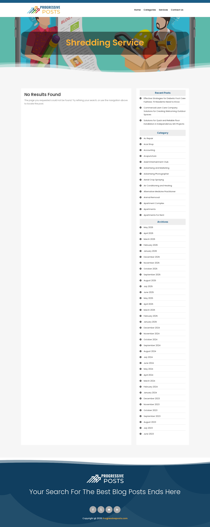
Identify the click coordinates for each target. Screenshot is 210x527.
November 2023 (152, 404)
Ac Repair (148, 138)
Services (163, 9)
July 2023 (148, 427)
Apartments (150, 209)
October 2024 (150, 339)
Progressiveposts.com (115, 518)
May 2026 (148, 227)
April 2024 (148, 375)
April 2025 (148, 304)
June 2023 (149, 433)
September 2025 (152, 274)
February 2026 (151, 245)
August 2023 (150, 422)
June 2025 (149, 292)
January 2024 (150, 392)
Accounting (149, 150)
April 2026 (148, 233)
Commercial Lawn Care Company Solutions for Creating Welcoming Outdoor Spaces (165, 111)
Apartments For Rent (154, 215)
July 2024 (148, 357)
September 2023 (152, 416)
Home (137, 9)
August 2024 (150, 351)
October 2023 (150, 410)
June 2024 (149, 363)
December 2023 (152, 398)
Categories (150, 9)
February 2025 (151, 315)
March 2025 (149, 309)
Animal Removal (152, 197)
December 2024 (152, 327)
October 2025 (150, 268)
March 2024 (149, 380)
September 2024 (152, 345)
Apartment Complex (154, 203)
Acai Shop (149, 144)
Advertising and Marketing (156, 167)
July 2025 (148, 286)
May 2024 (148, 368)
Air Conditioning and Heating (158, 185)
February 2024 (151, 386)
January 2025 (150, 321)
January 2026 (150, 251)
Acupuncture (150, 156)
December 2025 (152, 256)
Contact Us (177, 9)
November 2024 (152, 333)
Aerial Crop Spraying (154, 179)
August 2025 (150, 280)
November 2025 (152, 262)
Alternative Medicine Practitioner (160, 191)
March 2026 (149, 239)
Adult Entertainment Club (156, 161)
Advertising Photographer (156, 173)
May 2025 (148, 298)
